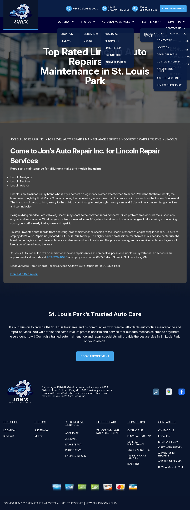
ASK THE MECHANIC (170, 461)
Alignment (72, 438)
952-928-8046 (57, 272)
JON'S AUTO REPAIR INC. (27, 154)
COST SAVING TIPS (138, 449)
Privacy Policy (107, 503)
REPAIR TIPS (174, 21)
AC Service (72, 433)
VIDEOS (38, 436)
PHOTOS (86, 21)
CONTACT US (173, 28)
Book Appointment (173, 8)
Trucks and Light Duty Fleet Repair (107, 431)
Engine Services (75, 455)
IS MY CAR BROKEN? (139, 436)
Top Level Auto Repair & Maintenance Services (84, 154)
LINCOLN (171, 154)
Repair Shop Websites (42, 503)
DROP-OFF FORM (168, 441)
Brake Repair (73, 444)
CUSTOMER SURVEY (170, 447)
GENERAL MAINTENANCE (135, 443)
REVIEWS (8, 436)
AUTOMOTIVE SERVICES (116, 21)
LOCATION (9, 430)
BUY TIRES (133, 463)
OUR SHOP (64, 21)
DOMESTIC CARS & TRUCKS (143, 154)
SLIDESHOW (41, 430)
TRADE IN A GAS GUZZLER (136, 456)
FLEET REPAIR (149, 21)
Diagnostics (73, 450)
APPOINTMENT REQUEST (167, 454)
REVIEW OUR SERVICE (171, 466)
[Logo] (20, 15)
